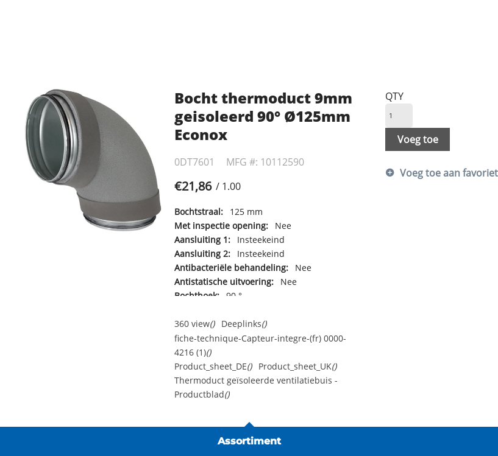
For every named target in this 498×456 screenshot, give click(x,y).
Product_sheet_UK (297, 366)
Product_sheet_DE (213, 366)
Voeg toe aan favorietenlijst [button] (438, 173)
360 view (194, 323)
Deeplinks (243, 323)
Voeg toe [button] (417, 139)
